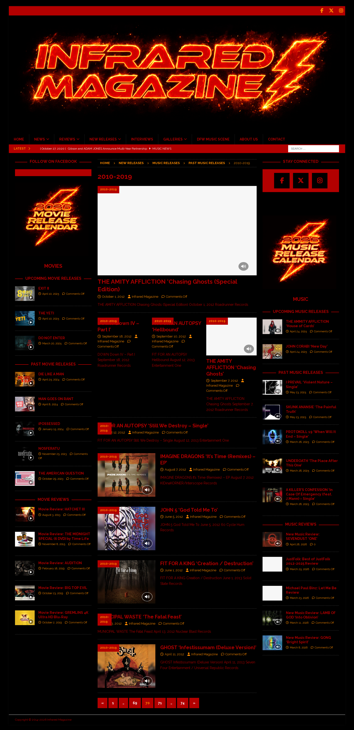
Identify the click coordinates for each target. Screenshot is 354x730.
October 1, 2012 (113, 296)
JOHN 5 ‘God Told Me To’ (189, 509)
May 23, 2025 (298, 391)
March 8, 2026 (299, 646)
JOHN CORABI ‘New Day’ (307, 345)
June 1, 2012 (174, 569)
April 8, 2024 (50, 403)
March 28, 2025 (299, 441)
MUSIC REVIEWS (300, 523)
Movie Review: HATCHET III (61, 508)
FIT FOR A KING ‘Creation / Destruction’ (206, 562)
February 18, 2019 (53, 567)
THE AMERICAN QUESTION (61, 472)
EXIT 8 (43, 288)
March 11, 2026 (299, 622)
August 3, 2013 (51, 514)
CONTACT (276, 138)
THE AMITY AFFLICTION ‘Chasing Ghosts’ (231, 366)
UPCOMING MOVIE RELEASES (53, 277)
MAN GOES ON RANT (56, 398)
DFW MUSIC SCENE (213, 138)
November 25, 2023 (54, 453)
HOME (19, 138)
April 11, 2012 (174, 653)
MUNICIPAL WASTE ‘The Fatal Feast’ (140, 616)
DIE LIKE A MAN (51, 373)
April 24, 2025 (298, 330)
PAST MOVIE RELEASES (53, 363)
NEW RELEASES (103, 138)
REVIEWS (67, 138)
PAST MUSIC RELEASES (301, 371)
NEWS (39, 138)
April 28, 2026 (298, 543)
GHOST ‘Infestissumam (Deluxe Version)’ (208, 647)
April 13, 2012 (112, 623)
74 (183, 702)
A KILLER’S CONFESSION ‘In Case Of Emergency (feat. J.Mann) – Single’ (309, 493)
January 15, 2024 (52, 428)
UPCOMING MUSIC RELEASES (301, 311)
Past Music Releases (207, 162)
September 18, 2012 (117, 335)
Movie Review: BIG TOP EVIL (62, 587)
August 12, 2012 (113, 432)
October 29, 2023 (52, 478)
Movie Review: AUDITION (60, 562)
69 (135, 702)
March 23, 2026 (299, 597)
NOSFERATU (49, 447)
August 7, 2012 (175, 469)
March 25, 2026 (299, 568)
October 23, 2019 (52, 592)
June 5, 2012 (174, 516)
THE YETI (46, 312)
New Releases (131, 162)
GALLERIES (173, 138)
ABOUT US (249, 138)
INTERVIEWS (142, 138)
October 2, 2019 (52, 621)
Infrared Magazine (145, 296)
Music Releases (166, 162)
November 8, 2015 (53, 543)
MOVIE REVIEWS (53, 498)
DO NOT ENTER (51, 337)
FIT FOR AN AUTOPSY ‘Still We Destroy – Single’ (153, 425)
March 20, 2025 (51, 342)
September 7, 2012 (224, 379)
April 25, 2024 (50, 378)
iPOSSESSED (49, 423)
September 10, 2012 (171, 335)
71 (160, 702)
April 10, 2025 (50, 293)
